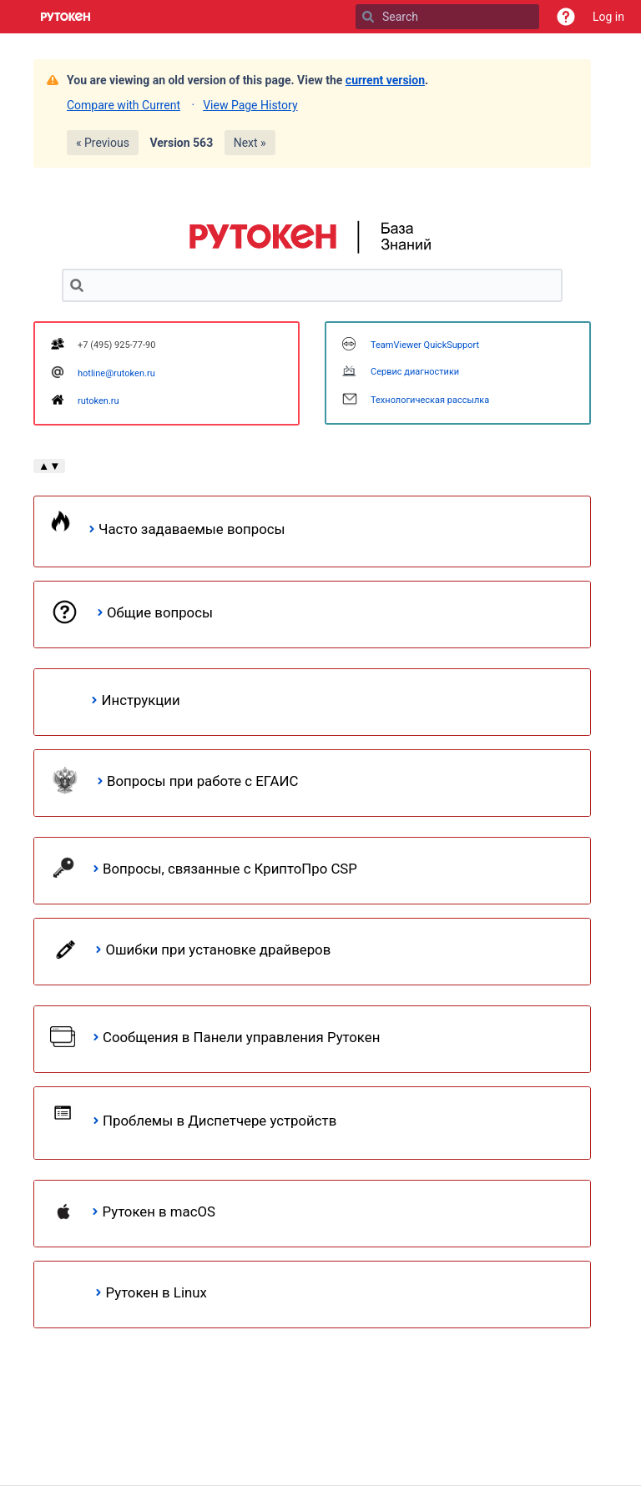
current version (385, 80)
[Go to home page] (66, 16)
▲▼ (49, 466)
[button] (566, 16)
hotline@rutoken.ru (116, 373)
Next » (250, 142)
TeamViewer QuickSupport (425, 345)
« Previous (102, 142)
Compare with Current (123, 105)
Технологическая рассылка (430, 400)
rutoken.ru (98, 400)
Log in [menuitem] (608, 16)
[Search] (368, 16)
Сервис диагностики (415, 371)
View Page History (250, 105)
